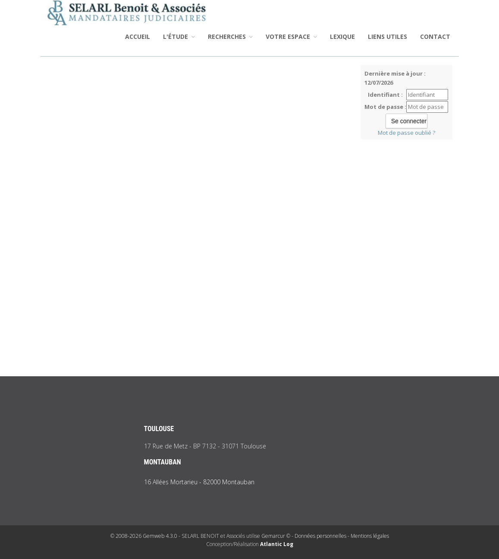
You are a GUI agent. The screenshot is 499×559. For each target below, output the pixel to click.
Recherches (230, 36)
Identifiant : (385, 94)
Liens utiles (387, 36)
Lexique (342, 36)
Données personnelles (320, 536)
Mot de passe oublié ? (406, 133)
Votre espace (291, 36)
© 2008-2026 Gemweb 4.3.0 (143, 536)
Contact (435, 36)
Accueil (137, 36)
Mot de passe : (385, 107)
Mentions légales (370, 536)
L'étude (179, 36)
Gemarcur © (275, 536)
